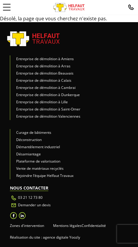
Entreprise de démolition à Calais (43, 80)
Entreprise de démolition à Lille (42, 101)
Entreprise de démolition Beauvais (45, 73)
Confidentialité (94, 225)
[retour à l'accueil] (69, 7)
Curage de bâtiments (33, 132)
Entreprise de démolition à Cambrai (46, 87)
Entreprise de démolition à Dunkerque (48, 94)
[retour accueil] (33, 38)
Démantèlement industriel (38, 146)
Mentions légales (67, 225)
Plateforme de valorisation (38, 161)
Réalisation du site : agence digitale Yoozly (45, 237)
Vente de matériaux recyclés (40, 168)
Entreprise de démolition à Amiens (45, 58)
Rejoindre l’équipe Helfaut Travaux (45, 175)
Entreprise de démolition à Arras (43, 66)
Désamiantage (28, 154)
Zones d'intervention (27, 225)
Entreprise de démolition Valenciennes (48, 116)
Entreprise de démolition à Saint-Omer (48, 109)
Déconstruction (29, 139)
